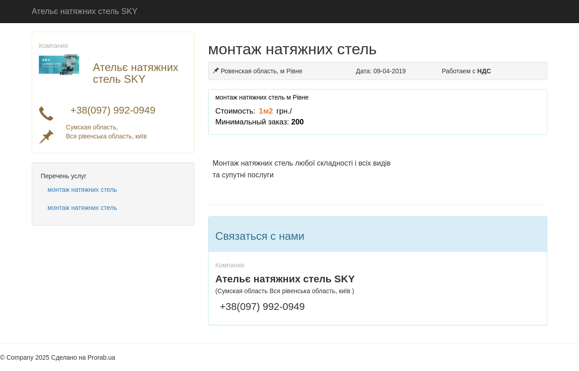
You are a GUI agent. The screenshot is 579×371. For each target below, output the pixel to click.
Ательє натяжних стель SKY (85, 11)
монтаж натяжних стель (82, 189)
